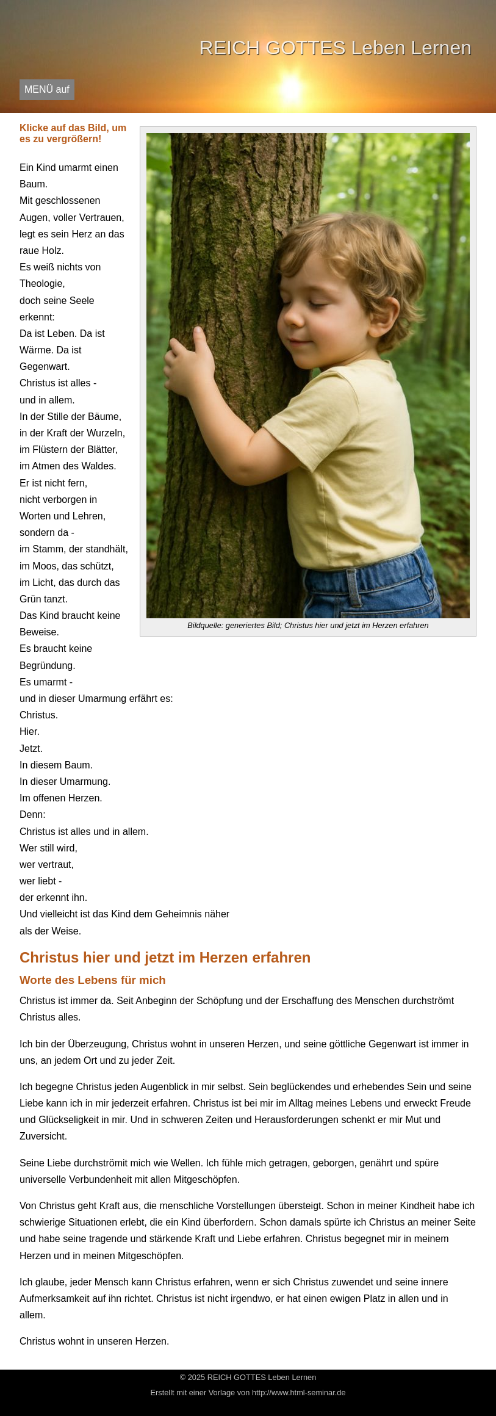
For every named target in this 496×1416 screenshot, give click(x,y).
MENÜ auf (47, 89)
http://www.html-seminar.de (299, 1392)
